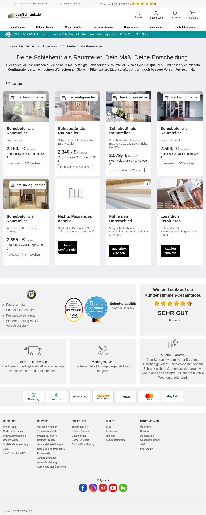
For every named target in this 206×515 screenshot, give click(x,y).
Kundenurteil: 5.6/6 (115, 4)
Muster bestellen (73, 27)
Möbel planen (18, 27)
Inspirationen (156, 27)
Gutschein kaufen (47, 426)
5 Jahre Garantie (81, 431)
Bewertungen (131, 27)
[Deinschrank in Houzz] (123, 488)
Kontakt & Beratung (185, 27)
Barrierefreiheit (80, 440)
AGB (143, 444)
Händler (110, 435)
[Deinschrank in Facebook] (83, 488)
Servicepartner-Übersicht (51, 466)
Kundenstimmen (115, 440)
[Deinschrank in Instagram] (93, 488)
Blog (108, 426)
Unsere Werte (10, 440)
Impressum (146, 449)
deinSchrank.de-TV (14, 453)
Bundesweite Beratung (71, 3)
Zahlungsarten (80, 426)
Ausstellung (147, 435)
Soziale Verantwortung (16, 444)
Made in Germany (13, 431)
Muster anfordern (47, 435)
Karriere (144, 431)
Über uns (145, 426)
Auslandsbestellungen (50, 444)
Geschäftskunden (150, 440)
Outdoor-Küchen (44, 27)
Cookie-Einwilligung (83, 444)
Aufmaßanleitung (47, 462)
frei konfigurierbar (31, 97)
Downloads (43, 453)
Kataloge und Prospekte (51, 449)
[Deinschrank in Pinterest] (103, 488)
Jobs (6, 449)
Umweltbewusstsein (14, 435)
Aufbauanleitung (46, 458)
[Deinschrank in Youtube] (113, 488)
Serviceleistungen (103, 27)
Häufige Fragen (46, 440)
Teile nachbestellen (48, 431)
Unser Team (10, 426)
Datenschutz (79, 435)
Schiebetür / (52, 46)
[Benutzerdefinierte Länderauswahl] (192, 4)
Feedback (111, 431)
